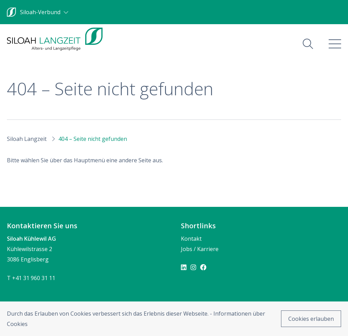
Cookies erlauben (311, 319)
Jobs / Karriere (200, 249)
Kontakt (191, 238)
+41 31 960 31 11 (33, 278)
